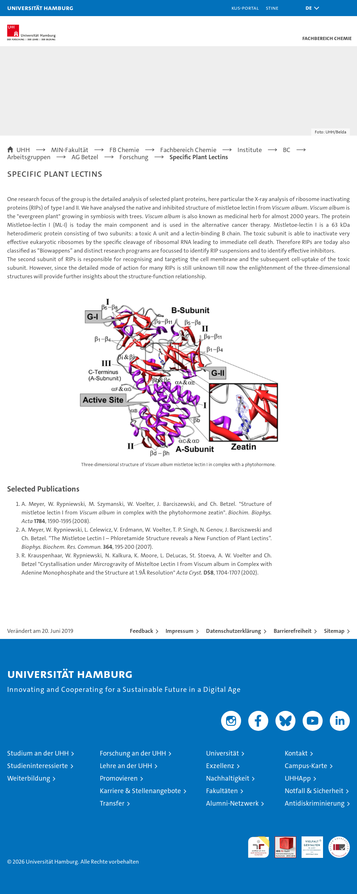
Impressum (180, 631)
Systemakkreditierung (339, 840)
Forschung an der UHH (133, 753)
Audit (281, 840)
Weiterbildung (28, 778)
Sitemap (334, 631)
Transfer (112, 803)
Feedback (141, 631)
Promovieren (119, 778)
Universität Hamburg (40, 7)
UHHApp (298, 778)
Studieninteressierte (37, 765)
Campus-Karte (306, 765)
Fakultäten (222, 790)
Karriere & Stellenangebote (140, 790)
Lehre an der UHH (126, 765)
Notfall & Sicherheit (314, 790)
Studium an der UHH (38, 753)
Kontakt (296, 753)
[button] (310, 8)
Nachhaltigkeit (227, 778)
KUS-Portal (245, 7)
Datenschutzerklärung (233, 631)
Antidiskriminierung (314, 803)
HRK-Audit (308, 843)
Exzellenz (220, 765)
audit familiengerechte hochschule (258, 847)
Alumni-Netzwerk (232, 803)
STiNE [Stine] (272, 7)
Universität (222, 753)
